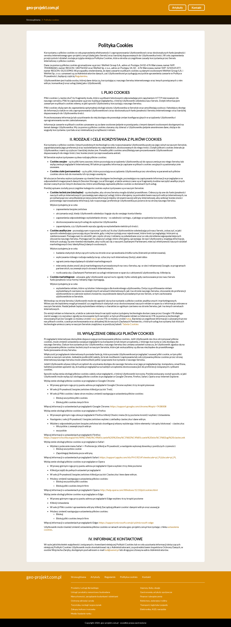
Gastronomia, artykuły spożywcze (156, 592)
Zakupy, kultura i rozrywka (83, 609)
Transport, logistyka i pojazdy (154, 605)
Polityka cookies (129, 577)
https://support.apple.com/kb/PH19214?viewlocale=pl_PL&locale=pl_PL (138, 457)
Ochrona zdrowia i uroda (82, 600)
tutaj (93, 318)
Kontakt (196, 7)
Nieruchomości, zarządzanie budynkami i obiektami (94, 596)
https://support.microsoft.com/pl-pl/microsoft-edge (126, 522)
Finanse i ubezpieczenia (151, 596)
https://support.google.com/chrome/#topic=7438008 (138, 406)
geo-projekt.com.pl (42, 7)
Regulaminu (81, 76)
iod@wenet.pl (112, 549)
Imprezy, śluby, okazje (150, 588)
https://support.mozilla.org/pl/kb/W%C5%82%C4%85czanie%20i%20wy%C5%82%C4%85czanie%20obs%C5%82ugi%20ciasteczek (114, 437)
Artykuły (177, 7)
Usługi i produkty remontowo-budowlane (90, 592)
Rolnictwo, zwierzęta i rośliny (153, 600)
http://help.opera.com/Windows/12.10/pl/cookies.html (129, 489)
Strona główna (33, 20)
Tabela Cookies (130, 324)
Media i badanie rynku (81, 613)
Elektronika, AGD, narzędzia (153, 609)
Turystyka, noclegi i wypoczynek (86, 605)
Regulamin (109, 577)
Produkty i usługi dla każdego (85, 588)
